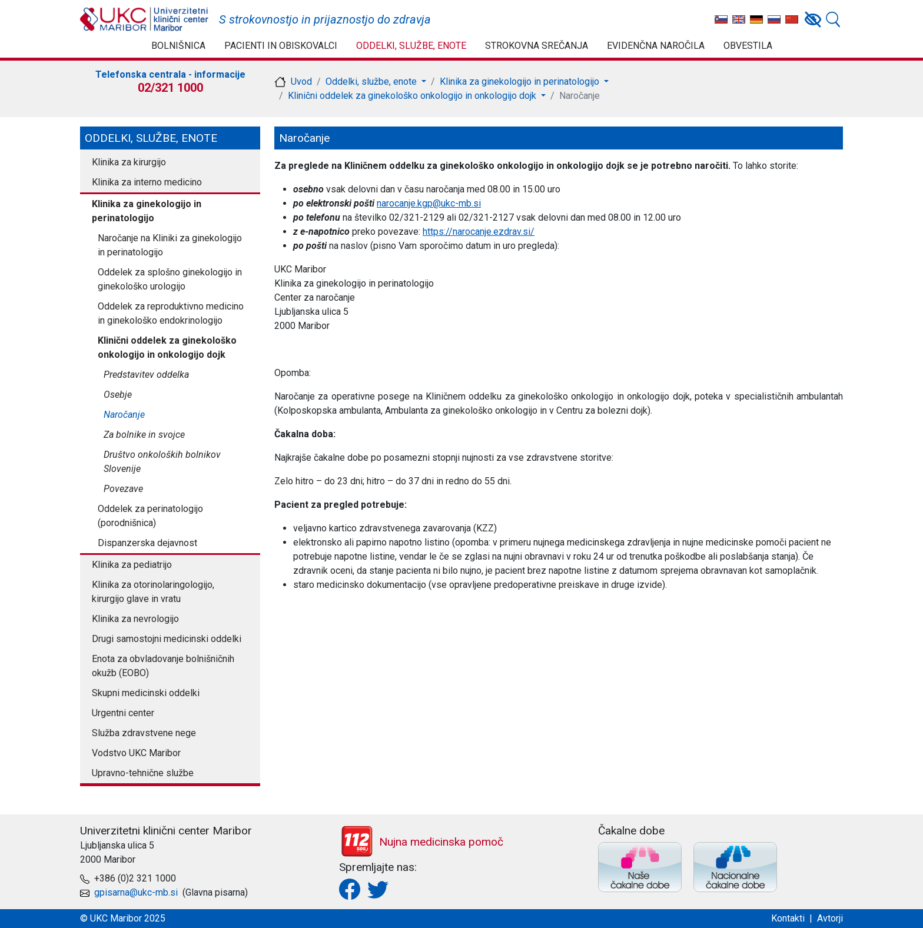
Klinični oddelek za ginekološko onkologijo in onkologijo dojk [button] (413, 95)
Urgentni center (123, 713)
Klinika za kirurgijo (129, 162)
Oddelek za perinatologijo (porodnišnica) (150, 515)
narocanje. (397, 203)
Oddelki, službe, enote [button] (372, 81)
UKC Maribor (145, 19)
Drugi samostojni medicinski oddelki (166, 638)
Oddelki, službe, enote (411, 45)
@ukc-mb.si (457, 203)
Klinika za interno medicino (147, 182)
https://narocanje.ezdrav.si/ (478, 231)
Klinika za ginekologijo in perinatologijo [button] (521, 81)
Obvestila (747, 45)
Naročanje (124, 414)
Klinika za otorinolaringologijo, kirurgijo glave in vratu (153, 591)
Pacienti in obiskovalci (280, 45)
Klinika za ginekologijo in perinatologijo (146, 211)
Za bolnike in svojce (144, 434)
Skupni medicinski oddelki (146, 693)
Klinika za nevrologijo (135, 618)
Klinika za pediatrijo (132, 564)
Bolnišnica (178, 45)
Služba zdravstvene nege (144, 733)
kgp (425, 203)
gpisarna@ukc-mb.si (136, 892)
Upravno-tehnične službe (143, 773)
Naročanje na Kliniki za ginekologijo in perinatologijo (170, 245)
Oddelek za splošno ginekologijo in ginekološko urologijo (170, 279)
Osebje (118, 394)
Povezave (123, 488)
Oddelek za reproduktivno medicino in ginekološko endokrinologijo (171, 313)
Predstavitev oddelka (146, 374)
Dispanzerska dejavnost (147, 542)
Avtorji (830, 918)
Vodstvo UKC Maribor (136, 753)
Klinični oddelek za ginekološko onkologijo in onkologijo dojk (167, 347)
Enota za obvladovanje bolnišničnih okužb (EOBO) (163, 665)
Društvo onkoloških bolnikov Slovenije (162, 461)
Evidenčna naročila (656, 45)
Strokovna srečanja (536, 45)
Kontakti (788, 918)
